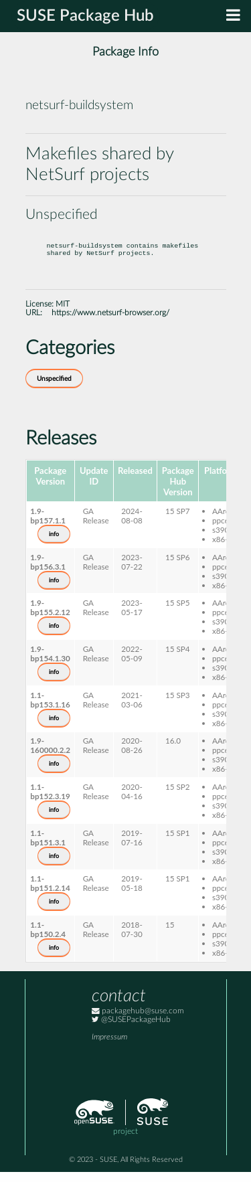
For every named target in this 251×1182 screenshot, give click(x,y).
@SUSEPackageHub (131, 1029)
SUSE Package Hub (85, 16)
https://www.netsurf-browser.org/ (110, 323)
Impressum (109, 1047)
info (54, 544)
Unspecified (54, 389)
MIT (63, 314)
